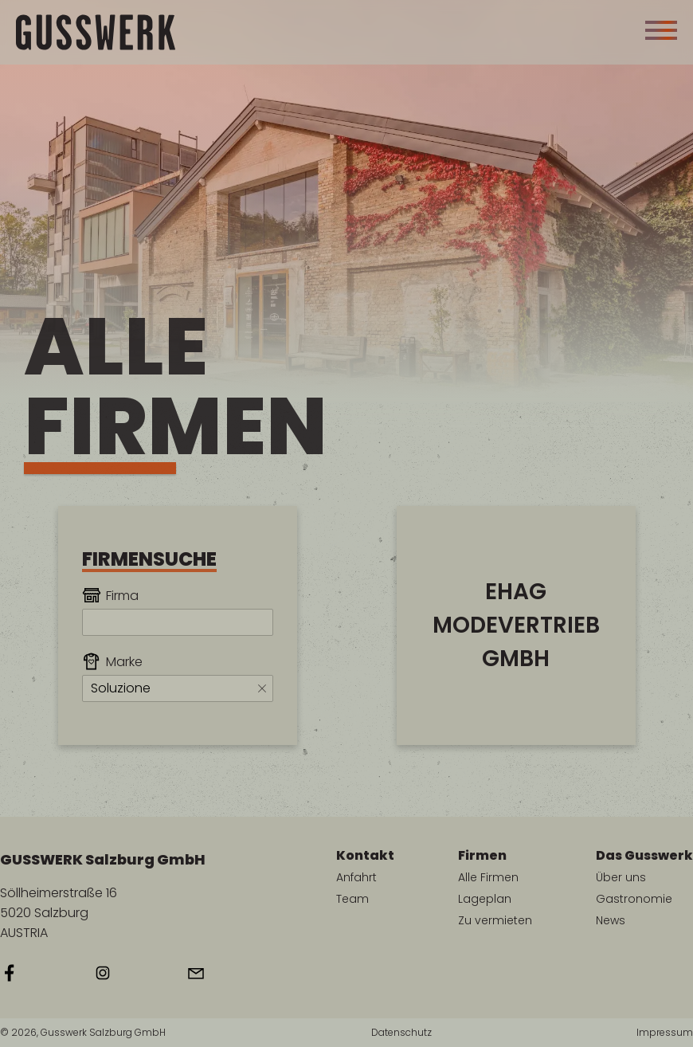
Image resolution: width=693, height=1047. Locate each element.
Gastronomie (634, 899)
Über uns (621, 877)
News (610, 920)
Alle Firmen (488, 877)
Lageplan (484, 899)
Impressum (664, 1032)
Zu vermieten (495, 920)
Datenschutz (401, 1032)
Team (352, 899)
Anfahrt (356, 877)
